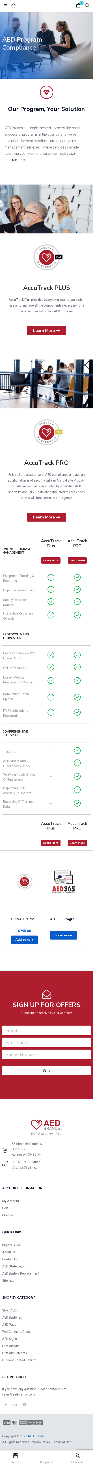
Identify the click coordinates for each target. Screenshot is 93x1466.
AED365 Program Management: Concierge (63, 919)
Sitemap (8, 1280)
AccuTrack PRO (46, 463)
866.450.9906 (21, 1162)
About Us (8, 1252)
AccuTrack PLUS (46, 288)
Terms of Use (61, 1442)
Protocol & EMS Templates (15, 636)
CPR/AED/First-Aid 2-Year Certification (24, 919)
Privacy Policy (40, 1442)
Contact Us (10, 1259)
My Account (10, 1201)
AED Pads (9, 1324)
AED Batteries (12, 1317)
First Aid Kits (10, 1346)
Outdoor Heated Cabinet (19, 1360)
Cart (5, 1208)
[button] (78, 6)
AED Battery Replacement (20, 1273)
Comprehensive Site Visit (15, 733)
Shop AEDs (10, 1310)
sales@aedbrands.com (18, 1394)
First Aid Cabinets (14, 1353)
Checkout (9, 1215)
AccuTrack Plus (51, 543)
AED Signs (9, 1339)
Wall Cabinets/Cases (16, 1331)
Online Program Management (16, 551)
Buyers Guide (11, 1245)
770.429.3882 (21, 1167)
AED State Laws (13, 1266)
